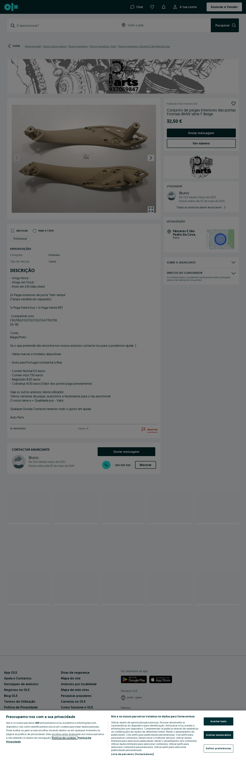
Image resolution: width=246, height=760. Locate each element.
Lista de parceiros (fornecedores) (132, 754)
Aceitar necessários (218, 734)
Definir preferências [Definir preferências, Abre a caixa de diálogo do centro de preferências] (218, 748)
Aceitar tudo (218, 721)
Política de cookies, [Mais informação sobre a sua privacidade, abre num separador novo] (64, 737)
